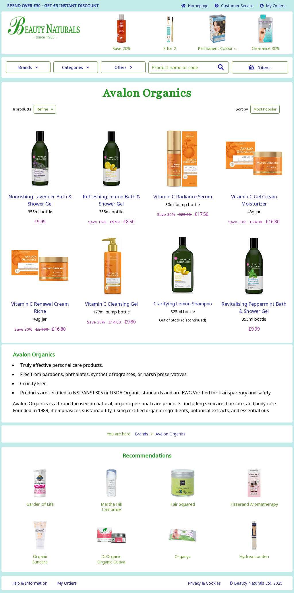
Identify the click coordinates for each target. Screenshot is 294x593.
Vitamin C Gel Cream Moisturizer (254, 200)
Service (234, 5)
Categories (75, 67)
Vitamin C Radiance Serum (182, 196)
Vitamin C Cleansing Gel (111, 304)
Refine (45, 109)
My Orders (272, 5)
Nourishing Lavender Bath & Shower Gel (40, 200)
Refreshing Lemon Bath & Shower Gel (111, 200)
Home (194, 5)
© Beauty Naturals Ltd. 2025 (256, 583)
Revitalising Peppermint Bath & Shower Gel (254, 307)
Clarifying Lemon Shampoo (183, 304)
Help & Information (29, 583)
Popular (265, 109)
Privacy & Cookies (204, 583)
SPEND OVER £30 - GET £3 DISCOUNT (53, 5)
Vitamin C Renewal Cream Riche (40, 307)
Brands (28, 67)
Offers (123, 67)
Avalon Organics (147, 93)
